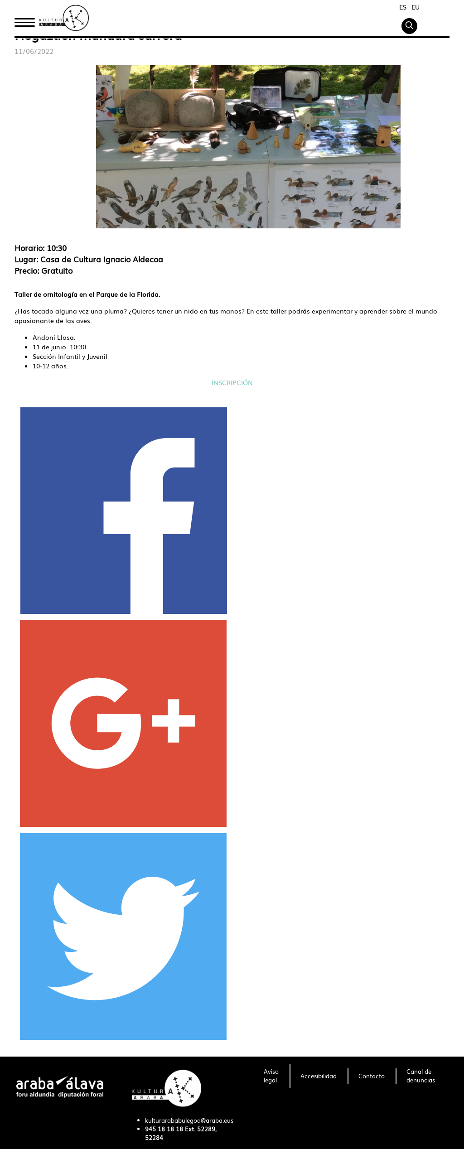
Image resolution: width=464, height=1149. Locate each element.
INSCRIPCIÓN (232, 382)
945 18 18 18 (164, 1129)
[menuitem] (271, 1076)
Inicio (24, 19)
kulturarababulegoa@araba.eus (189, 1120)
